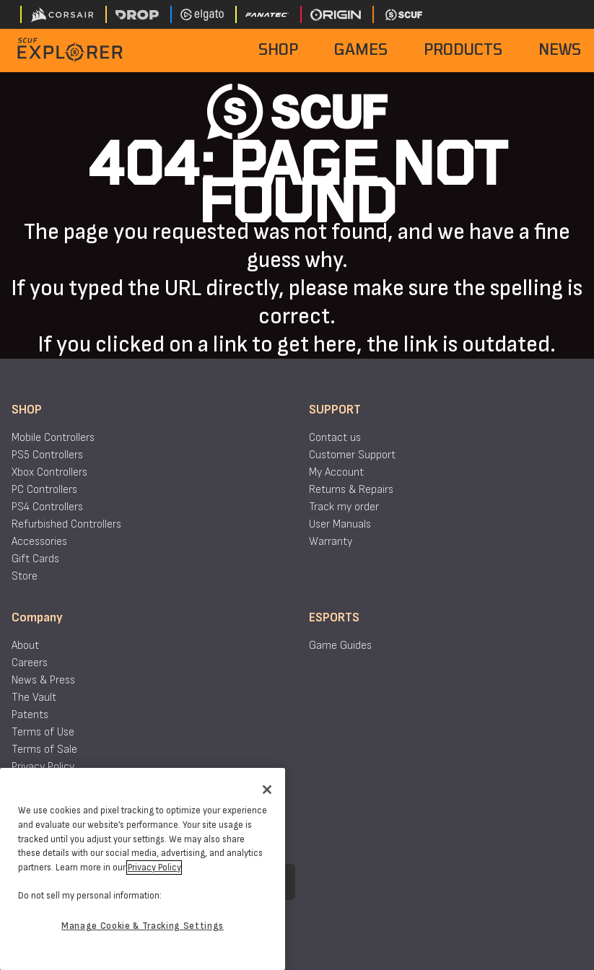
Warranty (330, 542)
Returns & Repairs (351, 490)
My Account (336, 472)
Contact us (335, 438)
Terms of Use (43, 732)
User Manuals (340, 524)
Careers (30, 663)
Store (25, 576)
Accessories (39, 542)
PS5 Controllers (47, 455)
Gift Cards (35, 559)
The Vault (34, 697)
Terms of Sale (44, 749)
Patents (30, 715)
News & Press (43, 680)
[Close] (267, 789)
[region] (142, 869)
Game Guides (340, 645)
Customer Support (352, 455)
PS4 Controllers (47, 507)
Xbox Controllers (49, 472)
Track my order (344, 507)
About (25, 645)
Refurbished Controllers (66, 524)
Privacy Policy (43, 767)
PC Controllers (44, 490)
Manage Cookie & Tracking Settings (142, 926)
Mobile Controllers (53, 438)
